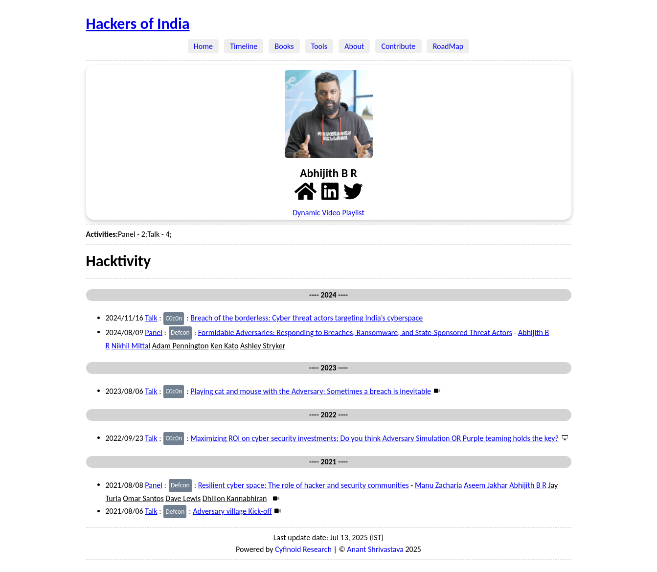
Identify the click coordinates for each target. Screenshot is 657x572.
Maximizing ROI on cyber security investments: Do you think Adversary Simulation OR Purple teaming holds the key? (374, 437)
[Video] (435, 390)
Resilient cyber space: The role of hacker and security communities (303, 484)
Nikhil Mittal (131, 345)
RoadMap (448, 46)
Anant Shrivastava (375, 549)
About (354, 46)
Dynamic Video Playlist (328, 212)
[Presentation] (563, 437)
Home (203, 46)
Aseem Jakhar (486, 484)
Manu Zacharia (438, 484)
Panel (153, 332)
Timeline (244, 46)
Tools (319, 46)
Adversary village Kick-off (232, 511)
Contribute (398, 46)
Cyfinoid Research (303, 549)
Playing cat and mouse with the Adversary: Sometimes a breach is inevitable (310, 390)
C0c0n (173, 318)
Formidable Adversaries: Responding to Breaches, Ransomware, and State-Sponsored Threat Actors (355, 332)
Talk (151, 317)
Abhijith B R (527, 484)
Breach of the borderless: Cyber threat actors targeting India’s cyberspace (306, 317)
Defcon (180, 332)
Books (284, 46)
